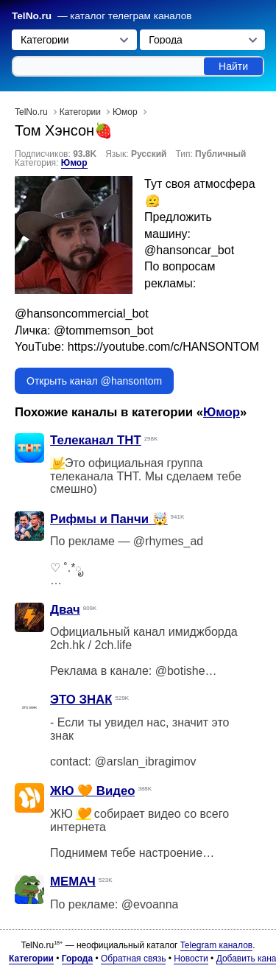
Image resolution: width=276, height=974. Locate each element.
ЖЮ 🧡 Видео (92, 791)
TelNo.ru (32, 15)
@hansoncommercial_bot (82, 313)
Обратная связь (133, 958)
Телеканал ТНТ (95, 440)
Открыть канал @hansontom (94, 381)
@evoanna (150, 904)
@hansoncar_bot (189, 250)
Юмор (74, 163)
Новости (191, 958)
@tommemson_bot (103, 330)
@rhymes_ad (168, 541)
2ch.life (113, 645)
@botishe (180, 671)
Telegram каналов (216, 945)
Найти (233, 66)
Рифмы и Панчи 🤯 (109, 519)
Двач (65, 610)
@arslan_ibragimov (145, 761)
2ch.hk (67, 645)
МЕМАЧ (73, 882)
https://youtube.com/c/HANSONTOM (163, 346)
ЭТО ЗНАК (81, 700)
